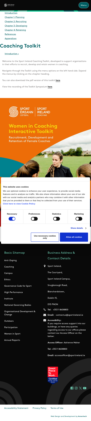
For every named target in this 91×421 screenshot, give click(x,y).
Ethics (7, 280)
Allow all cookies (74, 237)
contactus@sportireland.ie (69, 315)
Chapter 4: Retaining (15, 30)
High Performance (13, 292)
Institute (8, 299)
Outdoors (9, 321)
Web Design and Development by (69, 416)
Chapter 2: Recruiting (15, 22)
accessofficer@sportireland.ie (70, 355)
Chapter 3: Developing (16, 26)
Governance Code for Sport (18, 286)
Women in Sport (12, 334)
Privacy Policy (39, 408)
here (58, 80)
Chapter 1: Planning (14, 17)
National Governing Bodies (17, 305)
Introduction (11, 13)
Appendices (10, 39)
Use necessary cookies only (45, 237)
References (10, 34)
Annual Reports (12, 340)
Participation (11, 327)
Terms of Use (57, 408)
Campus (8, 273)
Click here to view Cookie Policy (19, 204)
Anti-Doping (10, 260)
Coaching (9, 267)
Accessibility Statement (16, 408)
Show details (77, 228)
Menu (84, 5)
